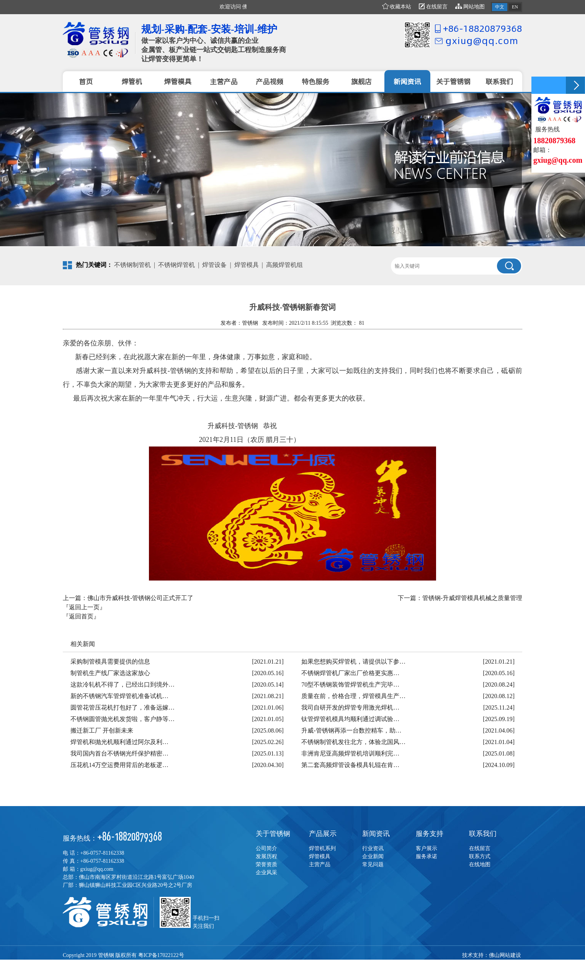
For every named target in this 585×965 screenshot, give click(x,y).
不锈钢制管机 (132, 265)
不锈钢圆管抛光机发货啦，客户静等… (122, 719)
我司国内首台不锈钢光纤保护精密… (119, 753)
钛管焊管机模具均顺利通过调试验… (350, 719)
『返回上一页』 (84, 607)
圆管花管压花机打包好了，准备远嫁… (122, 707)
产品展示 (323, 833)
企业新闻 (373, 856)
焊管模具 (246, 265)
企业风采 (266, 872)
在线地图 (479, 864)
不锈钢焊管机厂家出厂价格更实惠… (350, 673)
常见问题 (373, 864)
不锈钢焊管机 (176, 265)
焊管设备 (214, 265)
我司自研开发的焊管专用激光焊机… (350, 707)
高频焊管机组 (284, 265)
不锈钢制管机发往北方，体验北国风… (353, 742)
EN (515, 7)
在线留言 (433, 7)
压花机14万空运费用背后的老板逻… (119, 765)
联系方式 (479, 856)
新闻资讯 (376, 833)
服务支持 (429, 833)
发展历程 (266, 856)
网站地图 (470, 7)
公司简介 (266, 848)
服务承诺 (426, 856)
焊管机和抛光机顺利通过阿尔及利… (119, 742)
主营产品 (319, 864)
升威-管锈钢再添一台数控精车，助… (351, 730)
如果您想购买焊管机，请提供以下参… (353, 661)
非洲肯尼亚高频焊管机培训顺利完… (350, 753)
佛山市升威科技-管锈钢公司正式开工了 (140, 598)
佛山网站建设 (505, 955)
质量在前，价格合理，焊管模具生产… (353, 696)
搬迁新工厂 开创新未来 (101, 730)
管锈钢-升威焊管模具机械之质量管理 (472, 598)
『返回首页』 (81, 616)
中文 (499, 7)
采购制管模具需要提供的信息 (110, 661)
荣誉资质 (266, 864)
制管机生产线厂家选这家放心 (110, 673)
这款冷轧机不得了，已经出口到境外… (122, 684)
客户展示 (426, 848)
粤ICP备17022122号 (161, 955)
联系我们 (483, 833)
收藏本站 (397, 7)
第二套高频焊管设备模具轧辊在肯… (350, 765)
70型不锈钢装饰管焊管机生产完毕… (350, 684)
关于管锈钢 (273, 833)
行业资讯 (373, 848)
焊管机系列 (322, 848)
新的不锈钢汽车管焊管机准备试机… (119, 696)
